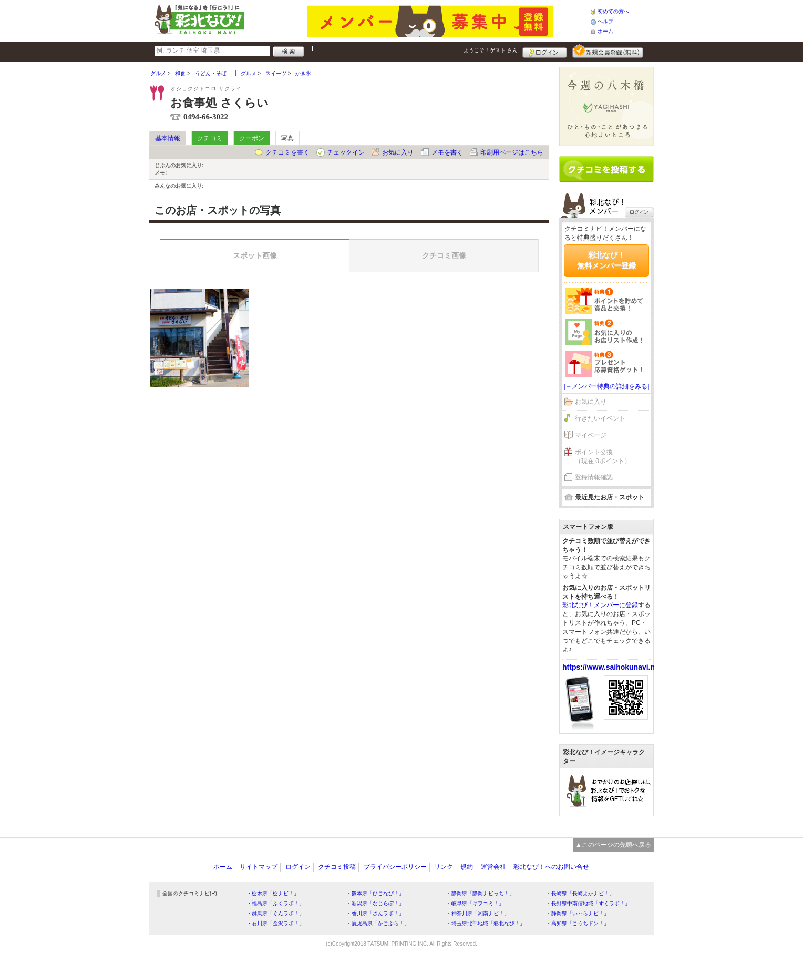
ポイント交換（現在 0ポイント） (603, 456)
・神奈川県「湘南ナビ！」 (477, 913)
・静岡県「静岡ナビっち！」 (480, 893)
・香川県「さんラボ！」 (375, 913)
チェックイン (346, 152)
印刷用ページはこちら (511, 152)
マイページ (590, 435)
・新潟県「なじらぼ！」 (375, 903)
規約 (466, 866)
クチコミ (209, 138)
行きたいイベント (600, 418)
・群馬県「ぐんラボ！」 (275, 913)
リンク (443, 866)
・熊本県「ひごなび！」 (375, 893)
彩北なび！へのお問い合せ (551, 866)
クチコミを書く (287, 152)
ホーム (605, 31)
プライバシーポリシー (395, 866)
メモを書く (447, 152)
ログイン (544, 51)
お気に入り (398, 152)
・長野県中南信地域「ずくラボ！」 (588, 903)
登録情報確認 (594, 477)
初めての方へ (613, 11)
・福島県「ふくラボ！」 (275, 903)
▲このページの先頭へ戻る (613, 844)
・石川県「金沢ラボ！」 (275, 923)
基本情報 (167, 138)
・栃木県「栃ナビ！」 (272, 893)
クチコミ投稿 (337, 866)
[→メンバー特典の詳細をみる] (607, 386)
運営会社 (493, 866)
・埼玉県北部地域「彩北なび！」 (485, 923)
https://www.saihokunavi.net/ (612, 667)
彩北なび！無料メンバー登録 (606, 260)
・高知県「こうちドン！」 (577, 923)
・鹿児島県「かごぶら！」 (377, 923)
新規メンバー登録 (607, 51)
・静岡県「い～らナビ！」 (577, 913)
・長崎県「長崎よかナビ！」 (580, 893)
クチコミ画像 (444, 255)
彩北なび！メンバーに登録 (600, 605)
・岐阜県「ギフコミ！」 (475, 903)
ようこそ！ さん (491, 50)
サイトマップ (258, 866)
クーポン (251, 138)
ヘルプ (605, 21)
